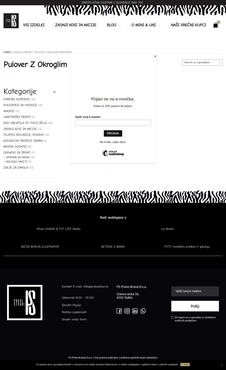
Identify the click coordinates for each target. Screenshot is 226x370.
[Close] (155, 56)
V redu (185, 364)
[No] (221, 365)
